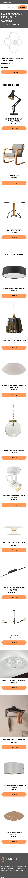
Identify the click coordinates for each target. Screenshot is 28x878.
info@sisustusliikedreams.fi (7, 2)
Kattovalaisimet (14, 24)
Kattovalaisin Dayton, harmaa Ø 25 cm (14, 288)
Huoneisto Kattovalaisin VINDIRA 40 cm (14, 680)
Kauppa (22, 7)
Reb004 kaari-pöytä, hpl (14, 230)
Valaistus (5, 24)
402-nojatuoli (14, 175)
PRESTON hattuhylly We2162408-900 (14, 740)
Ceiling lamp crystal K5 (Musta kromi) (14, 340)
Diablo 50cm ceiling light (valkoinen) (14, 543)
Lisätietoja (14, 72)
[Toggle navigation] (3, 7)
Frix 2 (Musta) (14, 635)
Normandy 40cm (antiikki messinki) (14, 450)
